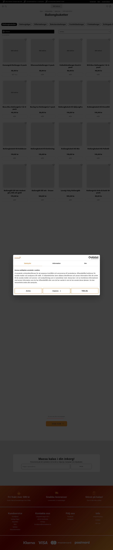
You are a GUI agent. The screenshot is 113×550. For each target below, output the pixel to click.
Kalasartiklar (49, 11)
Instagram (70, 519)
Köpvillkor (15, 522)
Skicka (81, 466)
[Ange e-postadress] (45, 466)
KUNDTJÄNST (106, 1)
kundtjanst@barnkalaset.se (42, 524)
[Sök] (6, 6)
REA (99, 1)
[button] (85, 31)
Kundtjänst (15, 516)
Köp (42, 74)
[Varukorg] (110, 6)
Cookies (97, 520)
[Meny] (3, 6)
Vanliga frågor (15, 519)
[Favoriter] (107, 6)
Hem (41, 11)
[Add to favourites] (26, 40)
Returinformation (15, 529)
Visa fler (58, 424)
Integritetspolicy (98, 516)
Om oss (97, 523)
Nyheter (15, 527)
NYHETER (93, 1)
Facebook (70, 516)
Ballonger (57, 11)
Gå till (15, 74)
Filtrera (6, 32)
